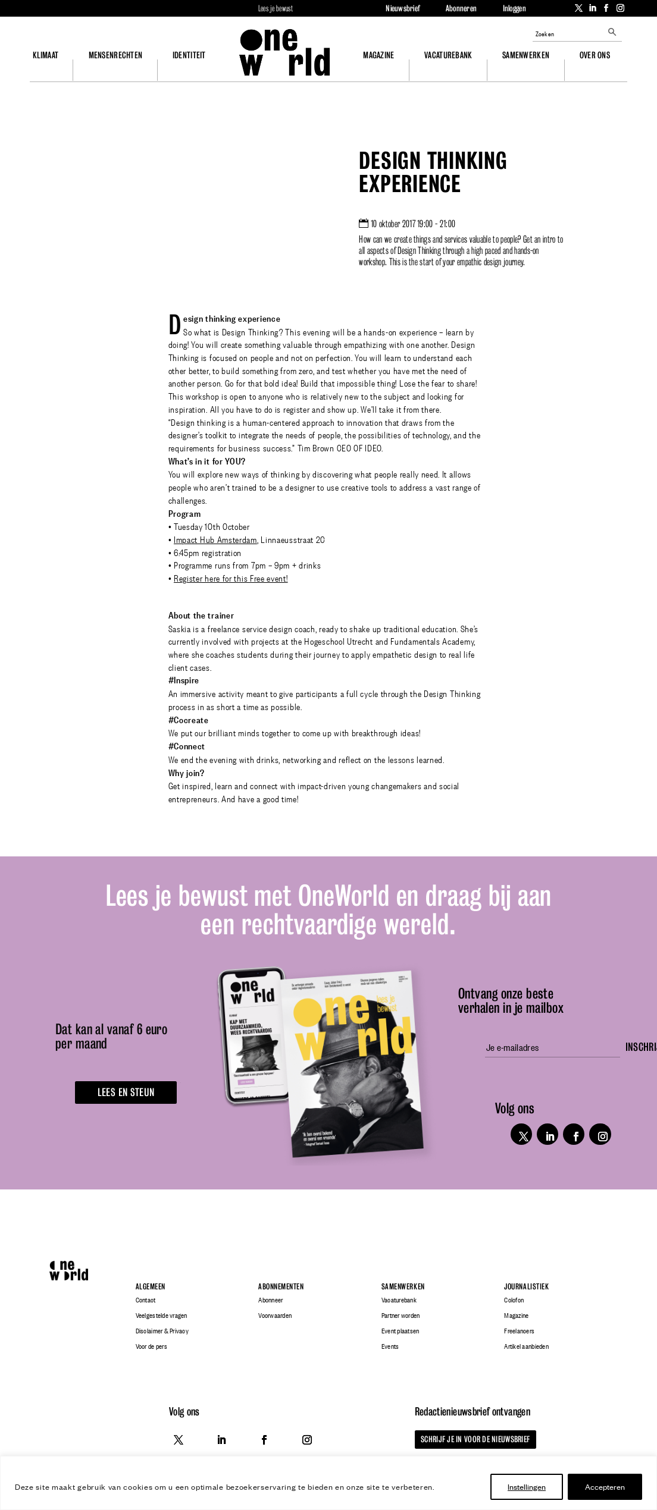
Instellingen (527, 1486)
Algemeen (150, 1286)
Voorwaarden (275, 1315)
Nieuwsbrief (403, 8)
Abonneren (461, 8)
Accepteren (605, 1486)
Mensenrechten (116, 55)
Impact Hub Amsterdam (215, 538)
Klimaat (45, 55)
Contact (146, 1300)
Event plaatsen (400, 1331)
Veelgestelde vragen (161, 1315)
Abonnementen (281, 1286)
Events (390, 1346)
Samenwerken (525, 55)
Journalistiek (526, 1286)
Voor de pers (151, 1346)
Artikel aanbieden (526, 1346)
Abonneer (270, 1300)
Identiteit (189, 55)
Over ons (595, 55)
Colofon (514, 1300)
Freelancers (519, 1331)
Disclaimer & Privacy (162, 1331)
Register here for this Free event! (231, 577)
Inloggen (514, 8)
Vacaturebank (448, 55)
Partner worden (400, 1315)
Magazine (378, 55)
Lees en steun (123, 1092)
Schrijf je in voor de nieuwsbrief (472, 1439)
